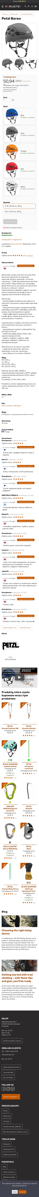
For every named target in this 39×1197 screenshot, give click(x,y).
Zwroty (5, 1111)
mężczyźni (17, 406)
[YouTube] (13, 1089)
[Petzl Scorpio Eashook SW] (10, 720)
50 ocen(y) (28, 256)
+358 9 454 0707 (11, 1051)
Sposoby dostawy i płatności (12, 1126)
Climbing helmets (27, 14)
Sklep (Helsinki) (16, 244)
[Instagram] (8, 1089)
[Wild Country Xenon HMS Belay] (10, 842)
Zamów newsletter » (11, 1097)
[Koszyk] (32, 6)
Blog (4, 1167)
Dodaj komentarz (25, 628)
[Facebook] (3, 1089)
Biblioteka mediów (9, 1177)
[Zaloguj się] (29, 6)
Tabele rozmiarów (8, 1172)
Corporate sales (8, 1072)
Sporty (5, 14)
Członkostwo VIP (8, 1149)
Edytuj (15, 1192)
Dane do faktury (8, 1077)
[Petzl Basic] (28, 842)
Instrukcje (6, 1121)
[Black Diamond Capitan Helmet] (10, 760)
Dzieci (4, 406)
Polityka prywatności (9, 1154)
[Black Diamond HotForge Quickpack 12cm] (28, 884)
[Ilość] (7, 100)
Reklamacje (7, 1116)
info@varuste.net (8, 1054)
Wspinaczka (15, 14)
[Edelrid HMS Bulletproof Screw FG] (10, 802)
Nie (3, 397)
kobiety (9, 406)
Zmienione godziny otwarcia (12, 1041)
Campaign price (9, 77)
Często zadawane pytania (11, 1067)
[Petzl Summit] (28, 802)
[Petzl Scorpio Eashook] (28, 720)
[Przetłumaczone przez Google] (8, 266)
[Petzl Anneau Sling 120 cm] (10, 884)
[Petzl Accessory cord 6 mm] (28, 760)
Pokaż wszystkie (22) (10, 628)
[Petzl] (10, 650)
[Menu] (2, 6)
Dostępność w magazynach (12, 239)
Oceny (19, 1)
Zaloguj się (6, 1144)
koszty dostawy (26, 81)
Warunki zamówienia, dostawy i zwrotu (15, 1132)
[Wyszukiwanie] (25, 7)
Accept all (22, 1192)
